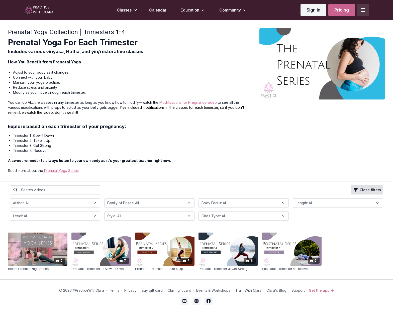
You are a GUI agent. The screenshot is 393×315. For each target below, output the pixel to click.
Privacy (130, 290)
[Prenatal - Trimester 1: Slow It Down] (101, 268)
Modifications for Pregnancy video (188, 102)
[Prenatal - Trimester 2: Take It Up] (164, 268)
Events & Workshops (213, 290)
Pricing (341, 10)
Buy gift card (152, 290)
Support (298, 290)
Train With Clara (248, 290)
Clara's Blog (276, 290)
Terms (114, 290)
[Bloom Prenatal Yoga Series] (37, 268)
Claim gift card (179, 290)
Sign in (313, 10)
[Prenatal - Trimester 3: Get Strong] (228, 268)
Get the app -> (321, 290)
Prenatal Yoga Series (61, 170)
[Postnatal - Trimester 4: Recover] (291, 268)
